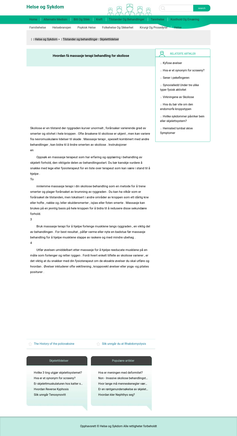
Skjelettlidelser (109, 39)
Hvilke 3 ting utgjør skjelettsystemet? (58, 372)
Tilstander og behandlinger (126, 19)
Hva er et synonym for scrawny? (54, 378)
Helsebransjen (61, 27)
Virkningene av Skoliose (178, 97)
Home (33, 19)
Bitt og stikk (82, 19)
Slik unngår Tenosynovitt (50, 394)
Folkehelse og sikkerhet (117, 27)
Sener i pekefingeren (176, 77)
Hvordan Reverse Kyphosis (51, 389)
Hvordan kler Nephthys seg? (116, 394)
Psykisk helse (86, 27)
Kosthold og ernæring (185, 19)
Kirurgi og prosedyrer (154, 27)
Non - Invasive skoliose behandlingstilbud (125, 378)
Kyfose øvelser (172, 63)
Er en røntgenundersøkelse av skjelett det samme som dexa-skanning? (144, 389)
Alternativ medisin (55, 19)
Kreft (99, 19)
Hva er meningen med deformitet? (120, 372)
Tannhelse (157, 19)
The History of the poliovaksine (54, 343)
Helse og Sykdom (46, 39)
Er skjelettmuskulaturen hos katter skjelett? (62, 383)
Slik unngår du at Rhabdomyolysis (124, 343)
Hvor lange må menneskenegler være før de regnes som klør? (138, 383)
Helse (178, 27)
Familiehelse (37, 27)
